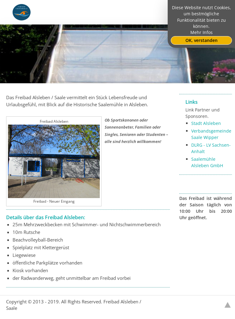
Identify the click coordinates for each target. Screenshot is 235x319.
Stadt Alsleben (206, 123)
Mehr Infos (201, 32)
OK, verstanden (201, 40)
